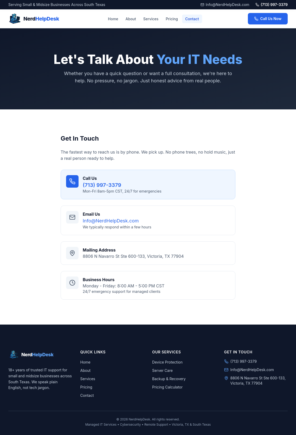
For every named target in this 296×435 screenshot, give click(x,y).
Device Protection (167, 362)
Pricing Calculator (167, 387)
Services (150, 19)
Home (113, 19)
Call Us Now (267, 18)
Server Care (162, 370)
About (131, 19)
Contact (192, 19)
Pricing (172, 19)
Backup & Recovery (169, 379)
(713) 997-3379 (271, 4)
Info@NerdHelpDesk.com (225, 4)
